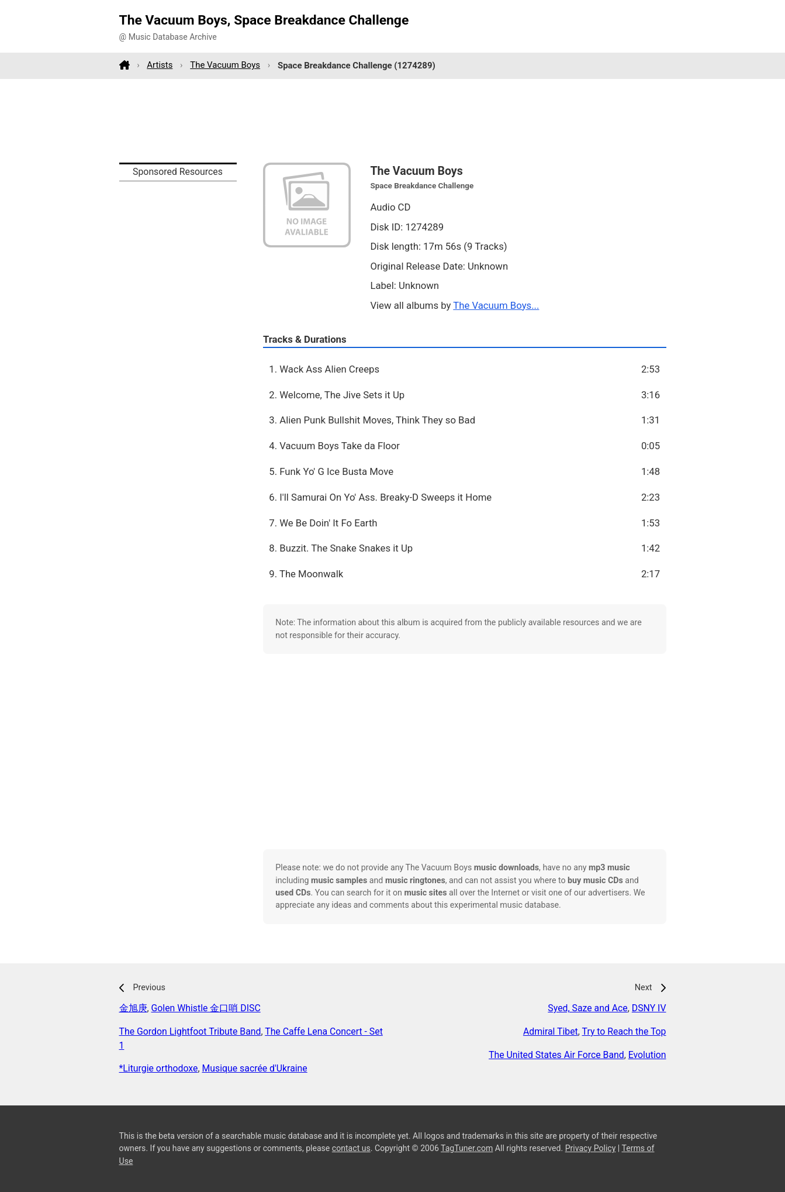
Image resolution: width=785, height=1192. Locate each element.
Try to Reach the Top (624, 1031)
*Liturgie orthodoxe (158, 1068)
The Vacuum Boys (225, 65)
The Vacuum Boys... (496, 305)
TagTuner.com (467, 1148)
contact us (351, 1148)
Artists (159, 65)
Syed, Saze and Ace (587, 1008)
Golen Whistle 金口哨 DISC (206, 1008)
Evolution (647, 1054)
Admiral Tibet (550, 1031)
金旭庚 (133, 1008)
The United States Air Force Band (556, 1054)
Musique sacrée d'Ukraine (254, 1068)
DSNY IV (649, 1008)
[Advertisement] (392, 120)
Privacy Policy (590, 1148)
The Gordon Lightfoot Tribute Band (190, 1031)
